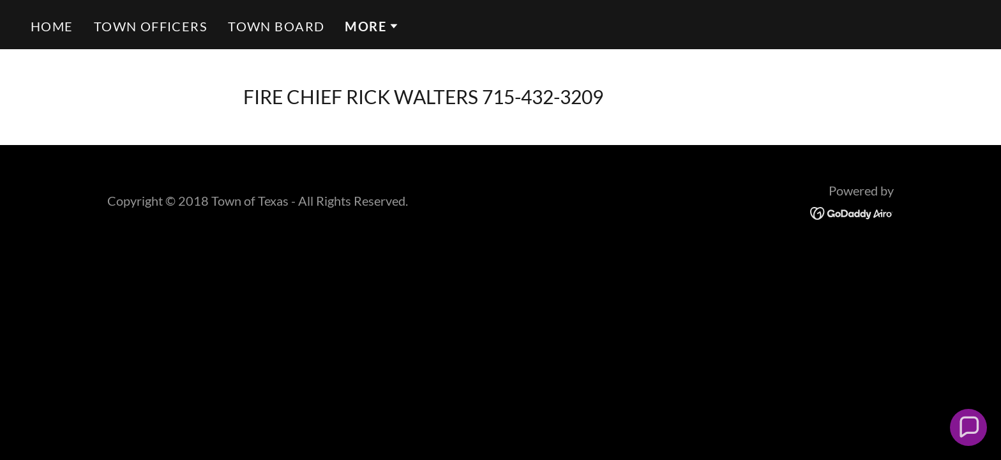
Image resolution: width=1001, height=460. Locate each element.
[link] (852, 211)
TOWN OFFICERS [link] (150, 26)
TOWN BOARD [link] (276, 26)
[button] (372, 26)
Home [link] (52, 26)
